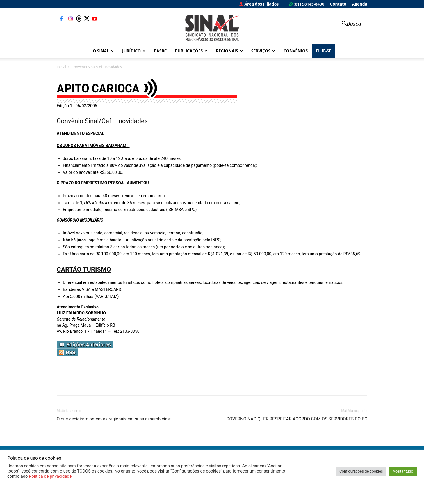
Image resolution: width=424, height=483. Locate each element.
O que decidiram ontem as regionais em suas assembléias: (114, 419)
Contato (338, 4)
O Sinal (103, 51)
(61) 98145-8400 (306, 4)
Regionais (229, 51)
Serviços (263, 51)
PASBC (160, 51)
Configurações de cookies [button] (361, 471)
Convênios (296, 51)
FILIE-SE (323, 51)
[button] (349, 24)
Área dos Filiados (259, 4)
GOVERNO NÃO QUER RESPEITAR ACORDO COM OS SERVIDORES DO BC (296, 419)
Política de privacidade (50, 476)
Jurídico (133, 51)
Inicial (61, 66)
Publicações (191, 51)
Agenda (359, 4)
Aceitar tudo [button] (403, 471)
